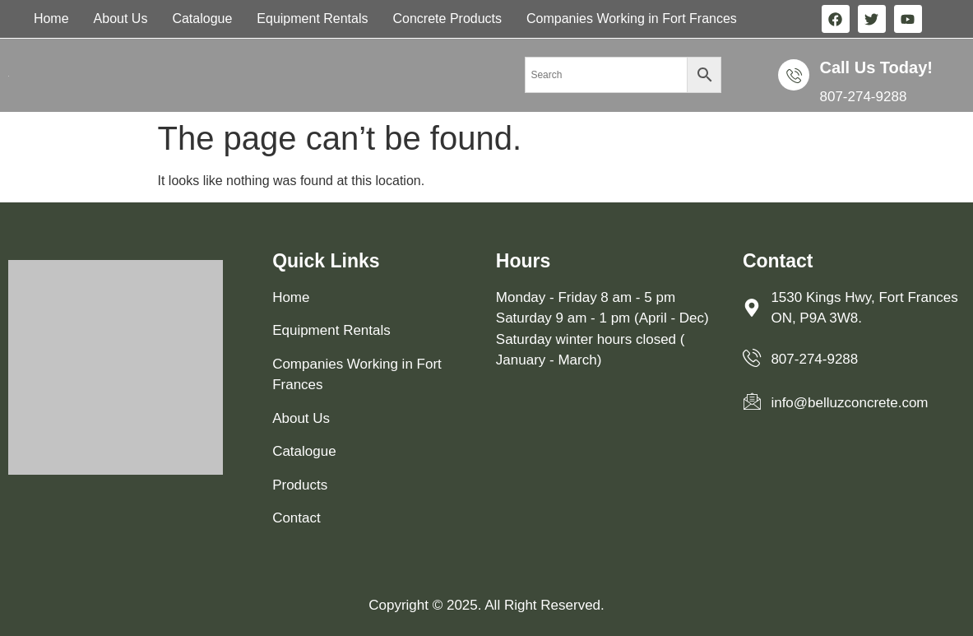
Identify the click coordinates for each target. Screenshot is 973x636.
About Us (121, 19)
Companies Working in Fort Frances (631, 19)
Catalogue (202, 19)
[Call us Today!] (793, 75)
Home (51, 19)
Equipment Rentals (312, 19)
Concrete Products (448, 19)
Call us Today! (875, 67)
